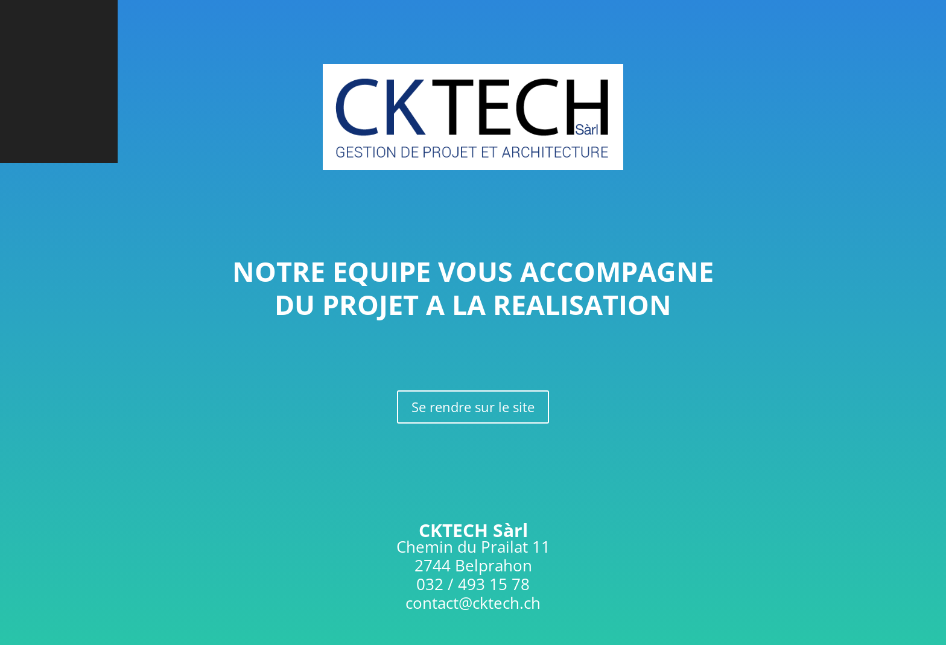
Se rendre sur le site (473, 407)
